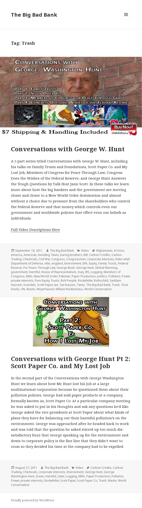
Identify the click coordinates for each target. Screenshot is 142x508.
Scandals (29, 285)
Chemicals (30, 259)
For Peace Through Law (39, 268)
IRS (87, 272)
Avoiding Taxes (48, 255)
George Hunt (85, 268)
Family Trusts (107, 263)
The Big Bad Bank (34, 14)
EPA (85, 263)
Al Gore (119, 251)
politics (102, 276)
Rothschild (101, 280)
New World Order (45, 276)
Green (40, 476)
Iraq (81, 272)
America (16, 255)
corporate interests (100, 259)
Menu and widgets (126, 19)
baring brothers (71, 255)
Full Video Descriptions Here (35, 229)
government (19, 272)
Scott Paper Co (87, 481)
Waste (30, 289)
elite (47, 263)
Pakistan (64, 276)
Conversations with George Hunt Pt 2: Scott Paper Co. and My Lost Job (70, 362)
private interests (22, 280)
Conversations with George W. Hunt (68, 149)
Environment (72, 263)
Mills (29, 276)
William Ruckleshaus (69, 289)
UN (23, 289)
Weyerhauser (45, 289)
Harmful (34, 272)
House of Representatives (58, 272)
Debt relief (122, 259)
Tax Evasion (67, 285)
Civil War (44, 259)
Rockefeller (85, 280)
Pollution (114, 276)
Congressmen (76, 259)
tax (56, 285)
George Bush (66, 268)
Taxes (81, 285)
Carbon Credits (99, 255)
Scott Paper (44, 285)
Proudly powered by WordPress (32, 500)
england (57, 263)
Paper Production (84, 276)
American (30, 255)
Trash (116, 285)
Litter (61, 476)
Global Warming (106, 268)
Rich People (68, 280)
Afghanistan (104, 251)
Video (85, 251)
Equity (93, 263)
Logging (96, 272)
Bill (86, 255)
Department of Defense (27, 263)
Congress (58, 259)
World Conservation (98, 289)
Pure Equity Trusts (47, 280)
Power (126, 276)
